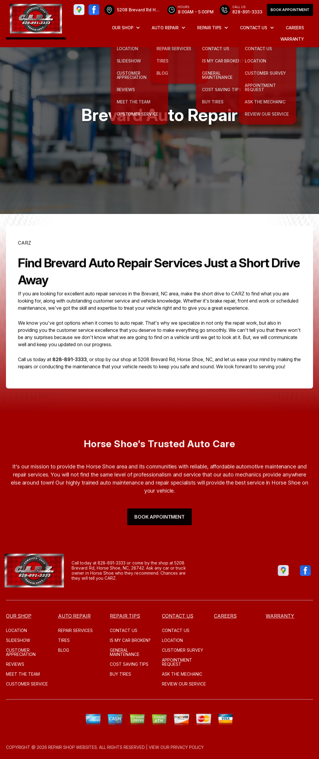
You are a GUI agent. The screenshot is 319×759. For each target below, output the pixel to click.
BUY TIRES (120, 674)
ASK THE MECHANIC (182, 674)
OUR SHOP (122, 27)
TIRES (64, 640)
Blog (63, 650)
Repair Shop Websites (72, 747)
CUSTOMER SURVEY (182, 650)
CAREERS (295, 27)
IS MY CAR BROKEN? (130, 640)
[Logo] (36, 19)
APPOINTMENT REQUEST (177, 662)
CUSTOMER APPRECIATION (21, 652)
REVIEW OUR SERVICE (184, 683)
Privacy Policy (187, 747)
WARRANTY (292, 39)
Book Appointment (290, 9)
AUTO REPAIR (165, 27)
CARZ (24, 262)
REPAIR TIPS (209, 27)
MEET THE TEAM (23, 674)
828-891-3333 (69, 379)
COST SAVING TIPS (129, 664)
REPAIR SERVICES (75, 630)
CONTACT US (253, 27)
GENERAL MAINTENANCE (124, 652)
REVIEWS (15, 664)
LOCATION (16, 630)
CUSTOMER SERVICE (27, 683)
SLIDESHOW (18, 640)
